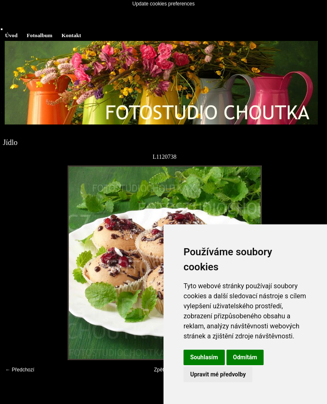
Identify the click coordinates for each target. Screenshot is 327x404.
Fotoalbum (40, 35)
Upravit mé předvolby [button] (218, 374)
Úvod (11, 35)
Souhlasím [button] (204, 357)
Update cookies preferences (163, 4)
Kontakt (71, 35)
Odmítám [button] (245, 357)
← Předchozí (19, 370)
